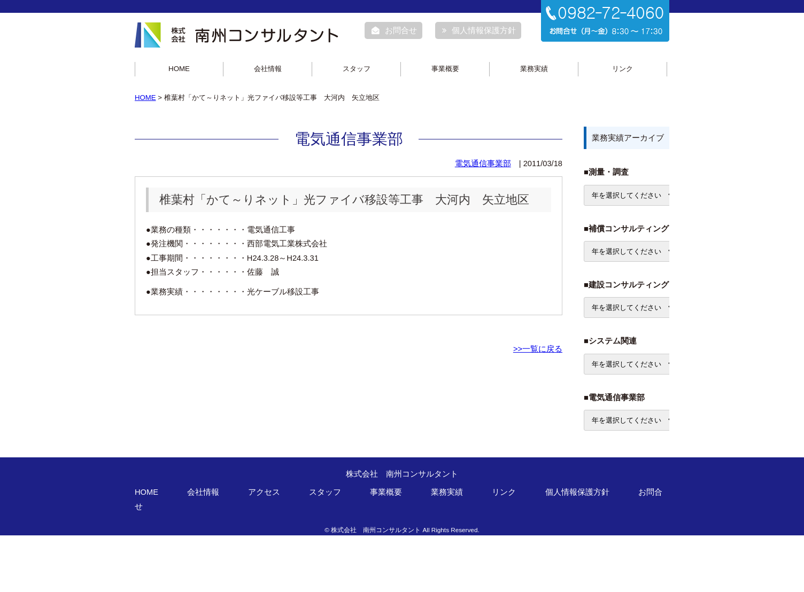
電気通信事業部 (483, 163)
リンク (622, 69)
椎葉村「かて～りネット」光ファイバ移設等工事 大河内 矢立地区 (344, 199)
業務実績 (534, 69)
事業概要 (445, 69)
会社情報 (268, 69)
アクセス (264, 492)
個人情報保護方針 (479, 30)
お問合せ (394, 30)
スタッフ (356, 69)
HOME (179, 69)
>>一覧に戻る (537, 349)
